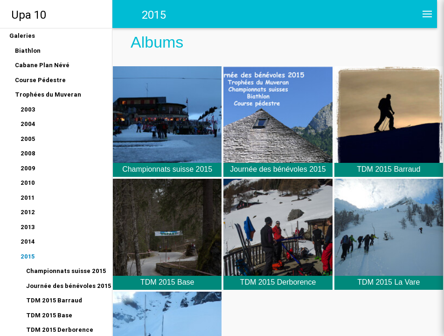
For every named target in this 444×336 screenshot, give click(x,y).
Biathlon (28, 51)
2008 (28, 153)
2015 (28, 256)
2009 (28, 168)
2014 (28, 241)
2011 (28, 198)
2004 (28, 124)
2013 (28, 227)
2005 (28, 139)
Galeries (22, 36)
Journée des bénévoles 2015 (68, 286)
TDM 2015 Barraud (54, 300)
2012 (28, 212)
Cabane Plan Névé (42, 65)
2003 (28, 109)
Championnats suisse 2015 (66, 271)
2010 (28, 183)
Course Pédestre (40, 80)
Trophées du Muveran (48, 94)
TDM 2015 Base (49, 315)
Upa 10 (28, 14)
